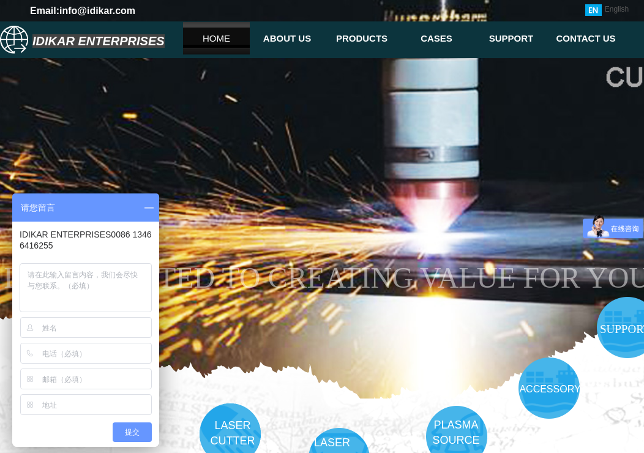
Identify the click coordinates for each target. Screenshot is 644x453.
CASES (436, 38)
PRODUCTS (362, 38)
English (607, 10)
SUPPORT (511, 38)
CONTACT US (585, 38)
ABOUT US (287, 38)
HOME (216, 38)
